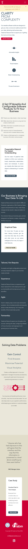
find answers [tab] (14, 359)
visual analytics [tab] (14, 368)
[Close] (26, 6)
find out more (10, 175)
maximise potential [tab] (14, 363)
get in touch (7, 38)
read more (13, 512)
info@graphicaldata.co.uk (14, 535)
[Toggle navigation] (25, 2)
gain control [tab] (14, 354)
